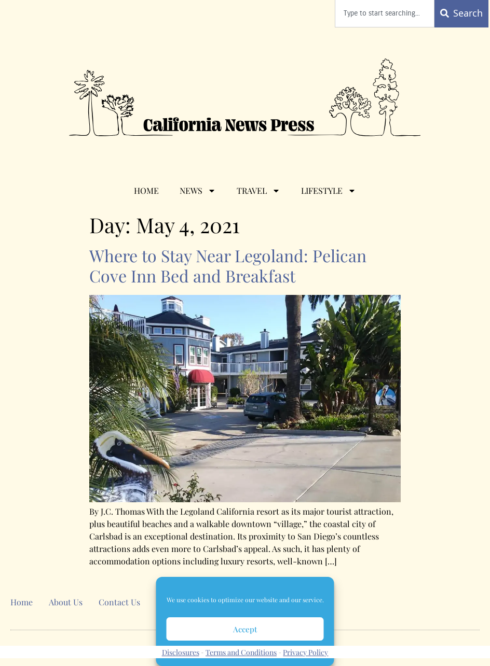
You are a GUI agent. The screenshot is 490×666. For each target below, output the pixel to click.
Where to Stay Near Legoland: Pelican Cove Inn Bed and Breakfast (227, 265)
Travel (258, 190)
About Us (66, 602)
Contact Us (119, 602)
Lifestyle (328, 190)
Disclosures (180, 652)
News (198, 190)
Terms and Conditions (241, 652)
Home (146, 190)
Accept (245, 629)
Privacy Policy (305, 652)
